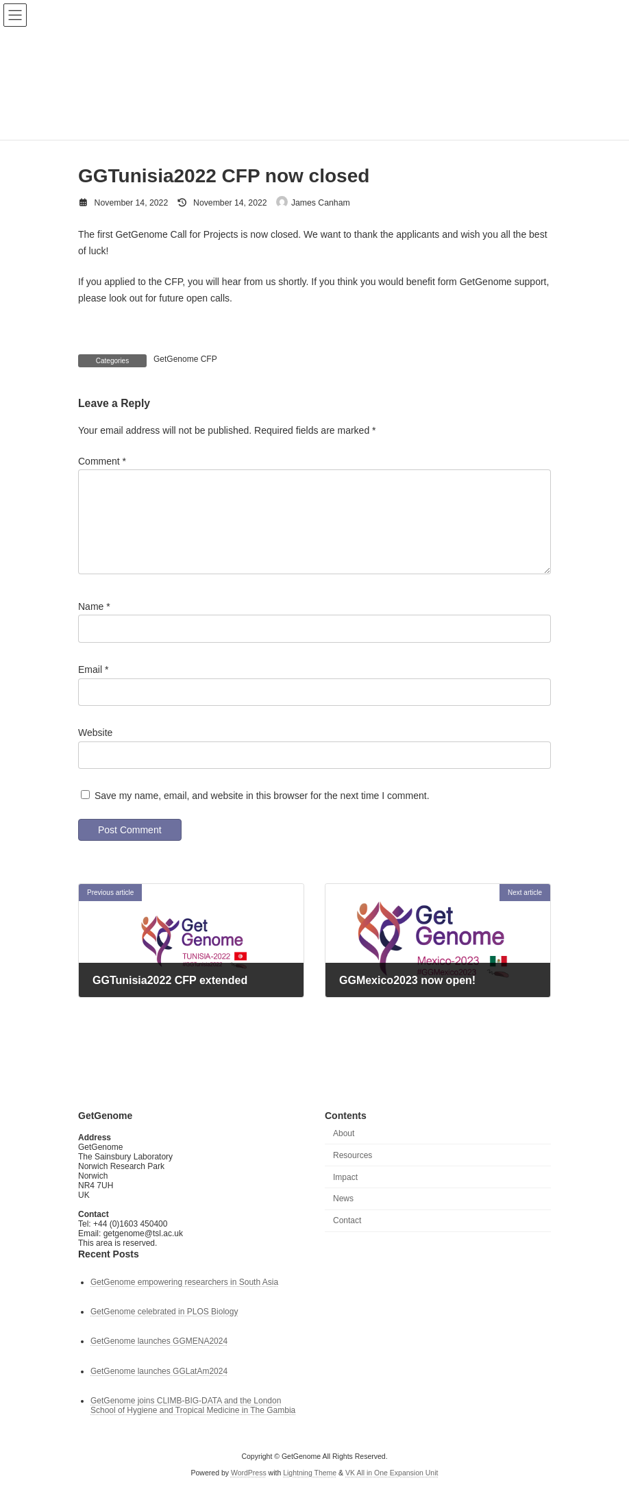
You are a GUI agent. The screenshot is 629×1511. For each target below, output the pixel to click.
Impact (345, 1194)
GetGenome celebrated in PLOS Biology (164, 1329)
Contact (347, 1237)
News (343, 1215)
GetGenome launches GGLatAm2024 (158, 1387)
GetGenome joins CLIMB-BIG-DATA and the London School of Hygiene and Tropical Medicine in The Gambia (192, 1422)
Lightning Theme (309, 1490)
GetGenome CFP (185, 359)
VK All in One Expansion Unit (391, 1490)
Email (93, 685)
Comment (102, 460)
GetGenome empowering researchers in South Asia (184, 1298)
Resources (352, 1172)
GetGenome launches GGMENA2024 (158, 1358)
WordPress (249, 1490)
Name (94, 622)
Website (95, 748)
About (343, 1150)
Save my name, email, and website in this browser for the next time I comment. (262, 812)
